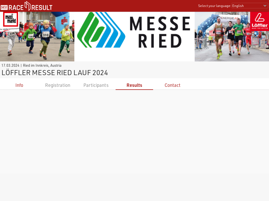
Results (134, 85)
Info (19, 85)
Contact (173, 85)
